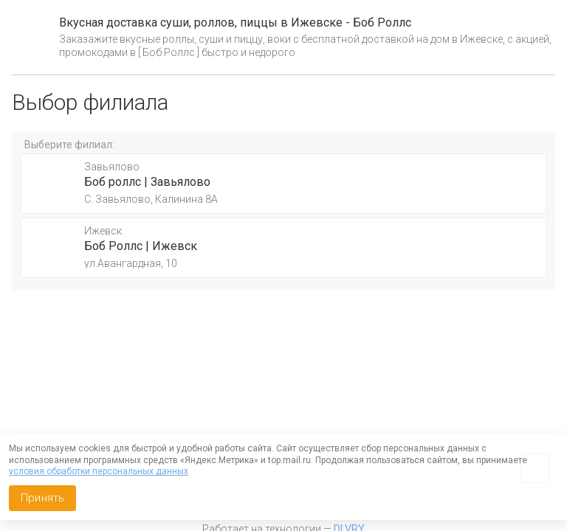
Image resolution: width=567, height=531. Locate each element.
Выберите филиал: (69, 144)
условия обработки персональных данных (98, 471)
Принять (42, 497)
